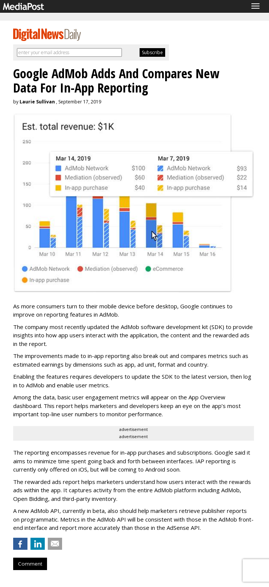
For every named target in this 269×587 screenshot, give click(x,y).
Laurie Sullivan (37, 102)
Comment (30, 563)
